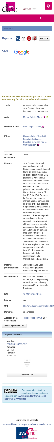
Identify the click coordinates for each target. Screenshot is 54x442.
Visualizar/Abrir (27, 375)
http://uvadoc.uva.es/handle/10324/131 (30, 99)
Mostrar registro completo (14, 326)
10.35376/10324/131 (32, 294)
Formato (44, 38)
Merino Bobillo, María (32, 117)
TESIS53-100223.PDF (17, 344)
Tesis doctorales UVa (32, 318)
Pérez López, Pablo (32, 126)
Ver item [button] (8, 29)
